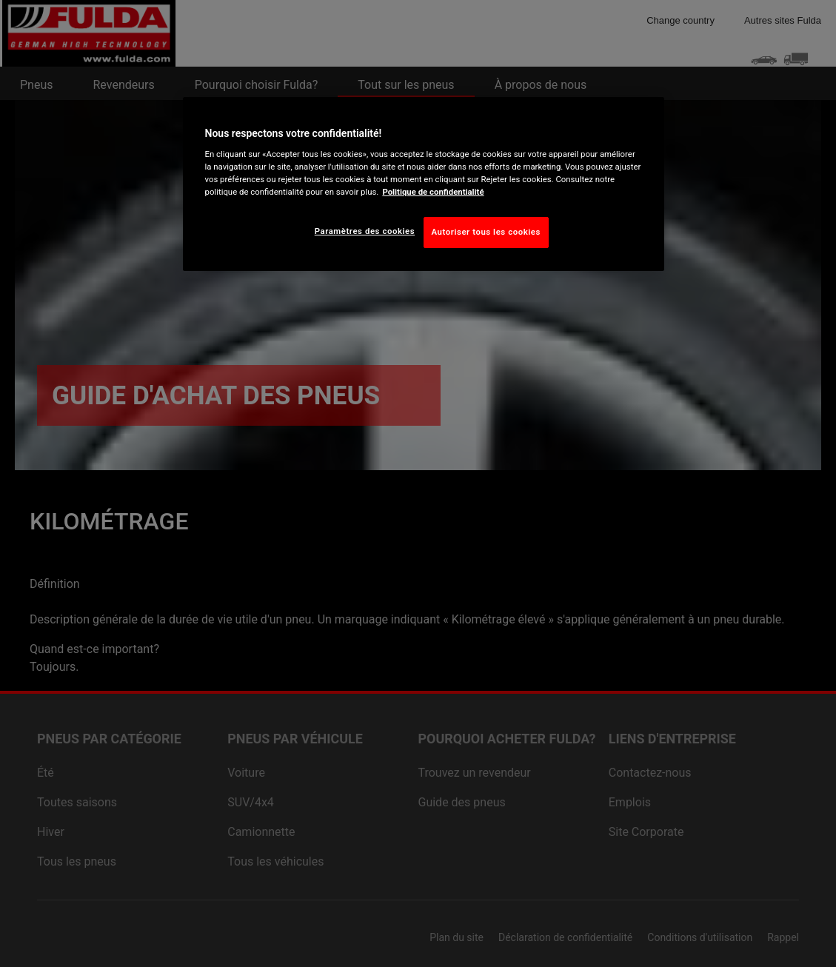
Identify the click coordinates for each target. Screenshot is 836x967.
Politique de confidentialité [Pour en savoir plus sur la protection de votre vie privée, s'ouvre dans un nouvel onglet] (433, 192)
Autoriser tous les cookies (486, 232)
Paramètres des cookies (365, 231)
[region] (423, 184)
